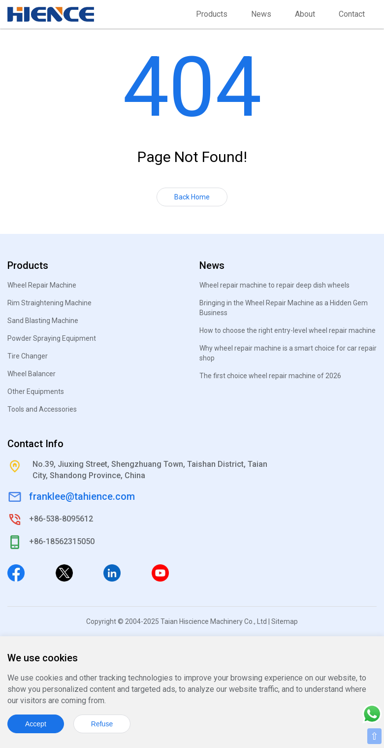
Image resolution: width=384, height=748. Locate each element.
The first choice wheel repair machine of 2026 (270, 376)
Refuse (102, 724)
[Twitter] (64, 572)
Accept (35, 724)
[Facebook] (16, 572)
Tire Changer (27, 356)
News (261, 14)
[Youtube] (160, 572)
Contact (352, 14)
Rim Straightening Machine (49, 303)
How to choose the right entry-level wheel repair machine (287, 330)
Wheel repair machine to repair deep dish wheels (274, 285)
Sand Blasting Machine (42, 321)
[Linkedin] (112, 572)
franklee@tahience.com (82, 496)
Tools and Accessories (42, 409)
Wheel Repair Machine (41, 285)
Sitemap (284, 621)
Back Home (192, 197)
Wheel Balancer (31, 374)
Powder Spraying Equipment (51, 338)
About (305, 14)
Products (211, 14)
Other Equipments (35, 391)
